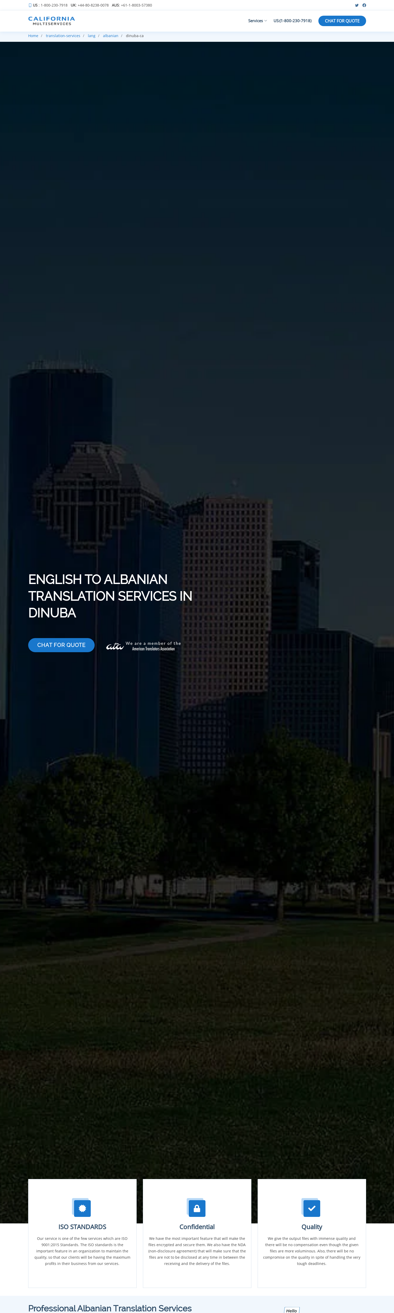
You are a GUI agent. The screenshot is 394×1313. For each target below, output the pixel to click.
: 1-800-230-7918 (50, 5)
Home (33, 35)
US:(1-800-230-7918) (292, 20)
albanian (110, 35)
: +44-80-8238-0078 (90, 5)
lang (91, 35)
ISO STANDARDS (82, 1226)
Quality (311, 1226)
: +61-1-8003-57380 (132, 5)
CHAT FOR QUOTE (342, 21)
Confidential (197, 1226)
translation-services (63, 35)
